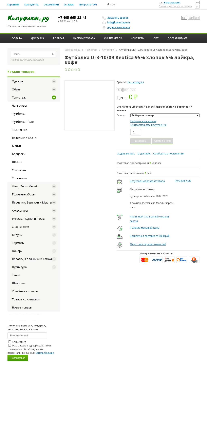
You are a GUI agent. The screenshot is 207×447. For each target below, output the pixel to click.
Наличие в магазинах (143, 121)
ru (197, 2)
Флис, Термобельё (25, 186)
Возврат (58, 38)
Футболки (18, 113)
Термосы (18, 243)
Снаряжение (20, 227)
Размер (121, 115)
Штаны (17, 162)
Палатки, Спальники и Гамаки (32, 259)
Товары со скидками (26, 299)
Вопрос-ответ (88, 4)
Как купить (31, 4)
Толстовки (19, 178)
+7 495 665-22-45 (72, 17)
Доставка (37, 38)
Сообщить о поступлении (168, 153)
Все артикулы (136, 82)
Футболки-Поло (23, 122)
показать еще (183, 180)
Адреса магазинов (117, 27)
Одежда (17, 81)
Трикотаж (19, 97)
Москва (111, 4)
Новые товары (22, 307)
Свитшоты (19, 170)
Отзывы (69, 4)
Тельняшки (19, 130)
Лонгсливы (19, 105)
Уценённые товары (25, 291)
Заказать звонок (116, 18)
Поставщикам (177, 38)
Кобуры (17, 235)
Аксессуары (20, 210)
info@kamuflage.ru (117, 22)
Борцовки (18, 154)
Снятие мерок (113, 38)
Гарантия (13, 4)
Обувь (16, 89)
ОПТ (156, 38)
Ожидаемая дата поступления (148, 125)
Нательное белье (24, 138)
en (197, 6)
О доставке (144, 153)
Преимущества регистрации (175, 6)
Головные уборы (23, 194)
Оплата (17, 38)
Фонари (17, 251)
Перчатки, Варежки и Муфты (32, 202)
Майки (16, 146)
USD (191, 17)
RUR (184, 17)
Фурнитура (19, 267)
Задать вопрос (126, 153)
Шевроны (18, 283)
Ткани (16, 275)
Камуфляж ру (72, 49)
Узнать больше (45, 353)
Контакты (137, 38)
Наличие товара (84, 38)
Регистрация (172, 2)
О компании (51, 4)
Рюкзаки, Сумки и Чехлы (28, 218)
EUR (197, 17)
